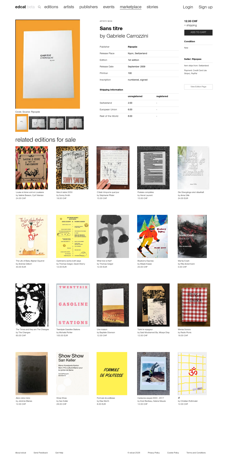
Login (188, 8)
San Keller (63, 401)
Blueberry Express (146, 261)
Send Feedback (41, 453)
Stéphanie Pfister (107, 196)
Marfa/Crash (183, 261)
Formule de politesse (106, 398)
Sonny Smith (64, 196)
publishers (88, 7)
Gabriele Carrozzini (127, 36)
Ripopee (196, 59)
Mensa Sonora (184, 330)
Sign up (206, 8)
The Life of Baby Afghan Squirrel (30, 261)
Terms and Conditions (196, 453)
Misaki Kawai (146, 264)
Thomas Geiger (66, 264)
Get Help (59, 453)
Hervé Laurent (146, 196)
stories (152, 7)
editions (51, 7)
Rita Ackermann (188, 264)
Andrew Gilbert (25, 264)
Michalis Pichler (65, 333)
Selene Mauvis (159, 401)
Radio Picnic (186, 333)
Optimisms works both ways (68, 261)
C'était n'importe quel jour (108, 193)
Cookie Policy (173, 453)
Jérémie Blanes (25, 401)
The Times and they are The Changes (32, 330)
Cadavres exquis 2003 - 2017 (151, 398)
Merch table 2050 (64, 193)
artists (69, 7)
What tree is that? (104, 261)
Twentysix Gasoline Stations (68, 330)
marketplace (130, 7)
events (109, 7)
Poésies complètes (146, 193)
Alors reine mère (23, 398)
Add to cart (198, 32)
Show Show (61, 398)
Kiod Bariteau (146, 401)
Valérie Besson (25, 196)
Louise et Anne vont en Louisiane (30, 193)
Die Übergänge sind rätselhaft (191, 193)
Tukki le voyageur (145, 330)
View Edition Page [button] (198, 87)
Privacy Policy (154, 453)
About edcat (20, 453)
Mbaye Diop (164, 333)
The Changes (24, 333)
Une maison (102, 330)
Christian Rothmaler (189, 401)
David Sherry (79, 264)
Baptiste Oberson (107, 333)
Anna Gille (185, 196)
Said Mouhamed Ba (149, 333)
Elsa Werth (104, 401)
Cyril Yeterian (37, 196)
